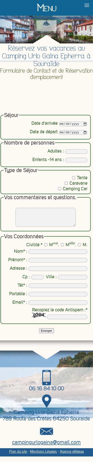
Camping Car (72, 190)
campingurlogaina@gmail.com (46, 447)
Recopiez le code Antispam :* (59, 318)
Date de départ (58, 133)
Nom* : (50, 256)
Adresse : (48, 273)
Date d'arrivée (59, 124)
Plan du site (18, 456)
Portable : (48, 298)
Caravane (76, 184)
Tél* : (52, 290)
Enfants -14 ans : (59, 161)
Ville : (66, 281)
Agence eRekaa (72, 456)
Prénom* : (47, 264)
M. (51, 249)
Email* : (49, 307)
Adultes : (67, 152)
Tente (79, 178)
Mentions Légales (43, 456)
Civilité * (34, 249)
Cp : (33, 281)
